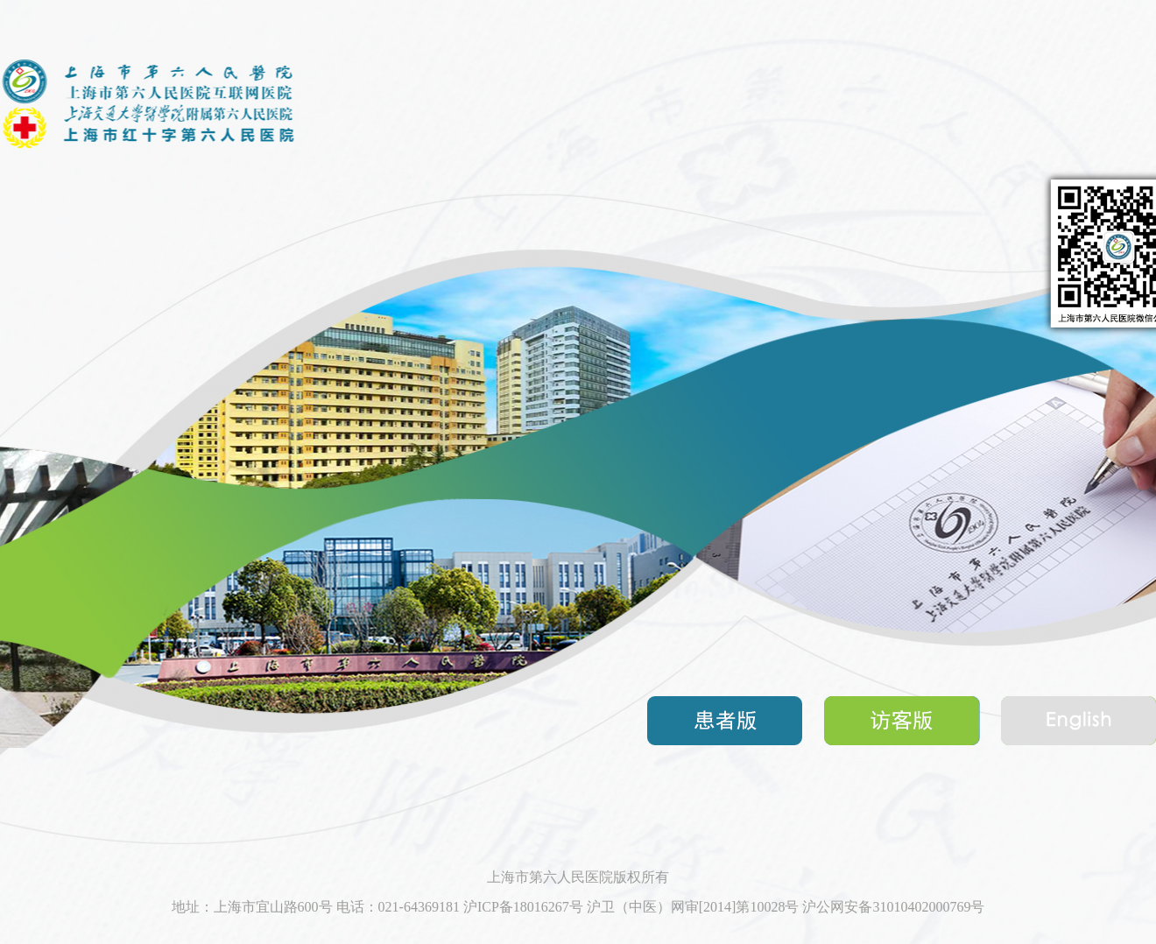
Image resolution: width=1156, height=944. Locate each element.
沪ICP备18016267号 (523, 906)
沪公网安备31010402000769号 (893, 906)
